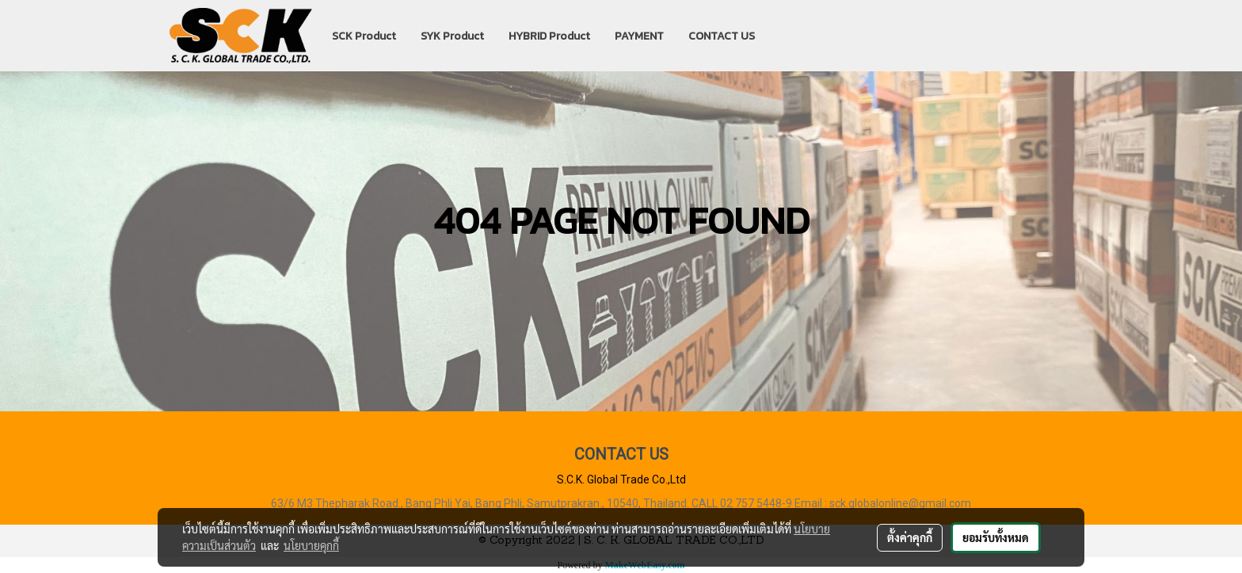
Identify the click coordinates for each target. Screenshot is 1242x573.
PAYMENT (639, 36)
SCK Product (364, 36)
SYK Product (452, 36)
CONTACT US (721, 36)
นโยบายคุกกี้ (311, 545)
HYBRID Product (549, 36)
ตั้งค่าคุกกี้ (909, 537)
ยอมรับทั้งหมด (995, 537)
